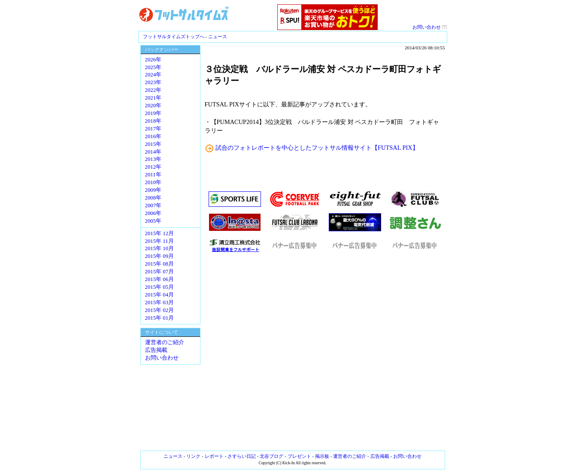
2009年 (153, 190)
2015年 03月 (159, 303)
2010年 (153, 182)
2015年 (153, 144)
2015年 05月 (159, 287)
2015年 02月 (159, 310)
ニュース (217, 36)
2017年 (153, 129)
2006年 (153, 213)
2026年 (153, 60)
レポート (214, 456)
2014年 (153, 152)
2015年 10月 (159, 248)
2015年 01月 (159, 318)
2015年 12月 (159, 233)
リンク (193, 456)
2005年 (153, 221)
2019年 (153, 113)
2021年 (153, 98)
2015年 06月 (159, 279)
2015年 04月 (159, 295)
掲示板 (322, 456)
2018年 (153, 121)
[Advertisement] (325, 352)
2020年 (153, 106)
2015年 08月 (159, 264)
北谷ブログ (271, 456)
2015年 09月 (159, 256)
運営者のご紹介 (164, 342)
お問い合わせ (429, 27)
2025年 (153, 67)
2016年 (153, 136)
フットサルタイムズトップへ (173, 36)
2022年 (153, 90)
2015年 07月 (159, 272)
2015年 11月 (159, 241)
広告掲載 (156, 350)
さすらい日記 (241, 456)
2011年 (153, 175)
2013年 (153, 159)
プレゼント (299, 456)
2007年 (153, 206)
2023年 (153, 82)
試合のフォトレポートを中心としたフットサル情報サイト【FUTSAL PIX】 (316, 147)
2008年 (153, 198)
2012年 (153, 167)
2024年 (153, 75)
